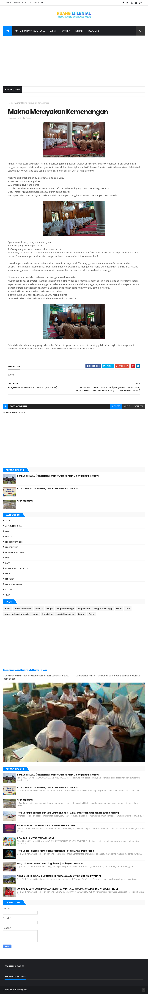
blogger (116, 406)
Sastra (66, 30)
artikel (8, 520)
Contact (26, 3)
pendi (7, 573)
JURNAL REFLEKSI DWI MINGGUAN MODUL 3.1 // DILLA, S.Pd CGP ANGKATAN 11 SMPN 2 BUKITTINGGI (67, 888)
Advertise (38, 3)
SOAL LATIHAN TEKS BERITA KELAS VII (35, 838)
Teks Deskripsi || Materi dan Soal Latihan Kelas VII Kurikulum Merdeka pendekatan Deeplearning (68, 812)
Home (8, 3)
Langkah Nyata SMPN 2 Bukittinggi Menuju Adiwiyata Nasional (50, 863)
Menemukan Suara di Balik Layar (25, 670)
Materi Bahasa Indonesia (30, 30)
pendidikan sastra (13, 584)
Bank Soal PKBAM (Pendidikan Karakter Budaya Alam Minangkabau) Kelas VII (58, 475)
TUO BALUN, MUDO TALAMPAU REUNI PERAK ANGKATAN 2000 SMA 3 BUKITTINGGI (59, 876)
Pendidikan (10, 579)
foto (7, 563)
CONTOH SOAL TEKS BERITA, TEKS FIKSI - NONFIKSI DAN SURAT (49, 488)
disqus (126, 406)
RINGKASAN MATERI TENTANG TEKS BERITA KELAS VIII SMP (46, 825)
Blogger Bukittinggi (15, 552)
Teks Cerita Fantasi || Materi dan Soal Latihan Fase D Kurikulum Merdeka (55, 850)
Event (53, 30)
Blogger (93, 30)
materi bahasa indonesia (16, 568)
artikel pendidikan (13, 526)
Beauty (8, 531)
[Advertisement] (74, 59)
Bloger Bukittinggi (14, 542)
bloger (8, 536)
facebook (138, 406)
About (17, 3)
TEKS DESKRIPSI (25, 501)
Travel (8, 595)
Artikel (79, 30)
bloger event (11, 547)
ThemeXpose (20, 989)
